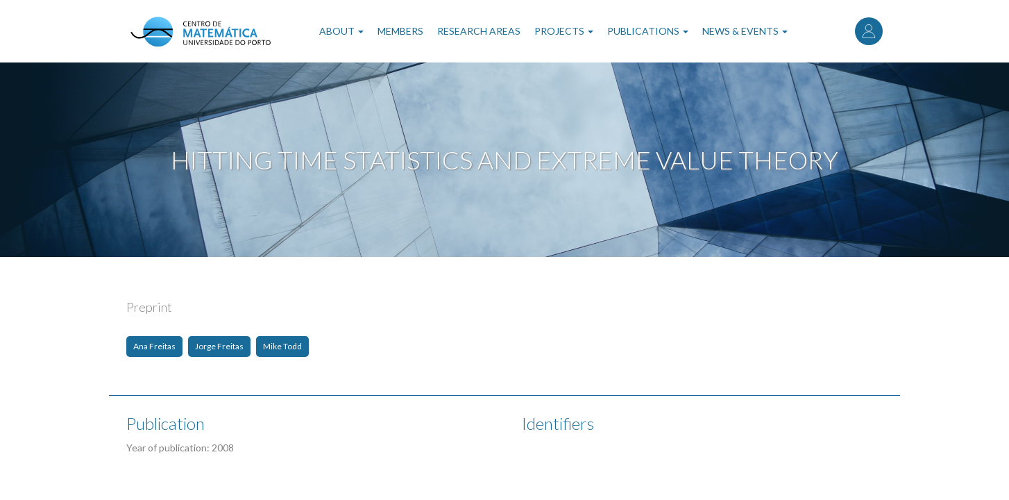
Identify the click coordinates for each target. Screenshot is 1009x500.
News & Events (745, 31)
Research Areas (478, 31)
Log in (869, 31)
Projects (563, 31)
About (341, 31)
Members (400, 31)
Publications (647, 31)
